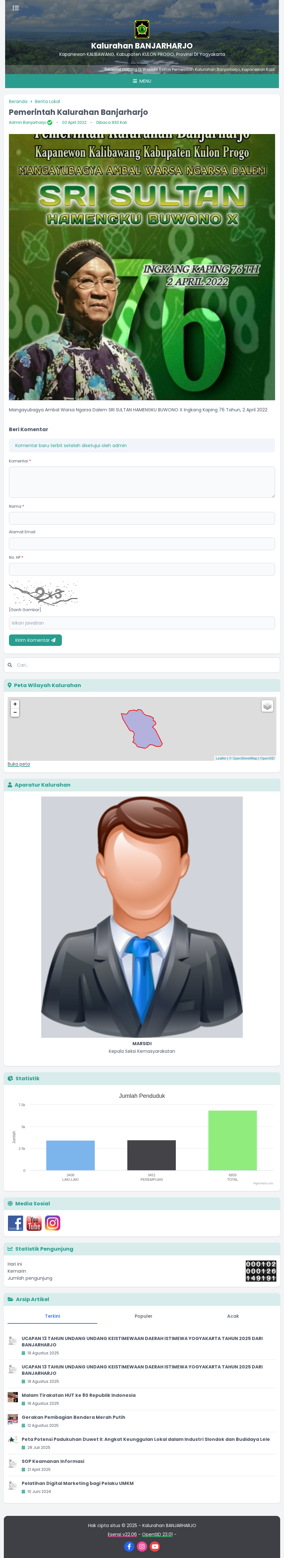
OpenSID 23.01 (157, 1534)
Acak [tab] (233, 1316)
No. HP (16, 557)
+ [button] (15, 704)
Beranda (18, 101)
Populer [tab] (144, 1316)
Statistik (24, 1078)
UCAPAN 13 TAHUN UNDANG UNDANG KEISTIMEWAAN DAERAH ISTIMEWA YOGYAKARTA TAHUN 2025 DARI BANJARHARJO (142, 1341)
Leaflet (221, 758)
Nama (16, 506)
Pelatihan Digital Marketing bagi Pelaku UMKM (78, 1483)
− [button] (15, 712)
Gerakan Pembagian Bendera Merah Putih (73, 1417)
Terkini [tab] (52, 1316)
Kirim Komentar (35, 640)
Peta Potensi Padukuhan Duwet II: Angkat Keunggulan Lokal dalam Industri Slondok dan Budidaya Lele (146, 1439)
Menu (142, 81)
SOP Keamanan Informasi (53, 1461)
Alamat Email (22, 532)
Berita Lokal (47, 101)
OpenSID (267, 758)
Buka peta (19, 764)
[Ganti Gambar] (25, 609)
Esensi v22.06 (122, 1534)
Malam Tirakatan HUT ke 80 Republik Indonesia (79, 1395)
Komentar (20, 461)
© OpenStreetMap (243, 758)
